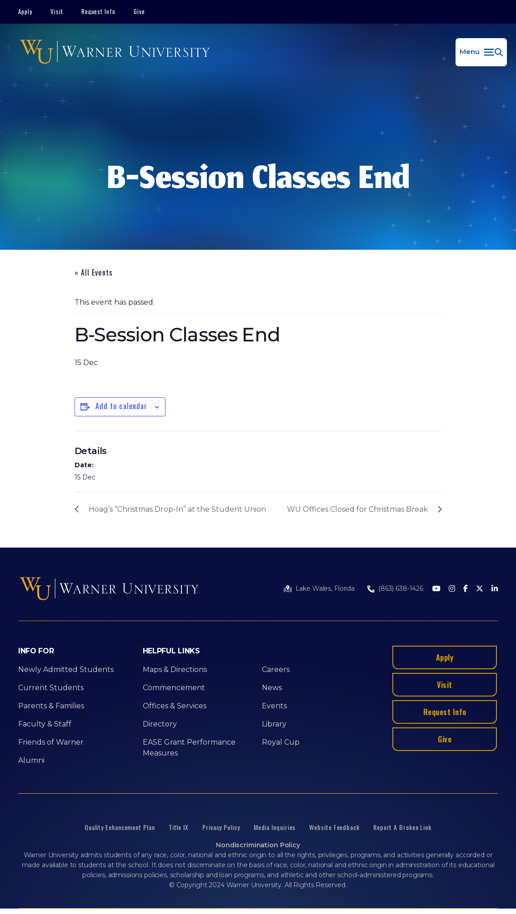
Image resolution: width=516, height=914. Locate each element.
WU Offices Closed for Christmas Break (357, 509)
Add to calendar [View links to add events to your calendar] (121, 405)
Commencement (174, 687)
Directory (160, 724)
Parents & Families (51, 706)
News (272, 687)
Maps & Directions (175, 669)
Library (274, 724)
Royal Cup (281, 742)
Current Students (51, 687)
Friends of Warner (51, 742)
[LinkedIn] (494, 589)
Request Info (98, 11)
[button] (481, 52)
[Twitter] (479, 589)
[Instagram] (452, 589)
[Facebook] (465, 589)
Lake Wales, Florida (325, 588)
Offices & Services (174, 706)
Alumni (31, 760)
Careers (276, 669)
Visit (56, 11)
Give (139, 11)
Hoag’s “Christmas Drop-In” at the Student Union (177, 509)
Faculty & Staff (44, 724)
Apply (25, 11)
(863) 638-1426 (400, 588)
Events (274, 706)
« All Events (94, 272)
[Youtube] (436, 589)
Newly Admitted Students (66, 669)
